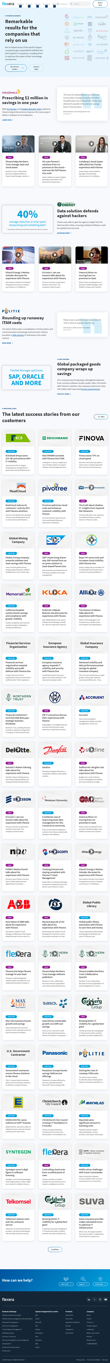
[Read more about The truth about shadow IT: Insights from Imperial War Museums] (92, 501)
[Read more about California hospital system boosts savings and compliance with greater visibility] (18, 608)
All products (69, 1333)
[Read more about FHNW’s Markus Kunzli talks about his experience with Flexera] (18, 866)
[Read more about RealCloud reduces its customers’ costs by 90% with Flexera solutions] (18, 501)
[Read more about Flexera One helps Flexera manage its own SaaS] (18, 966)
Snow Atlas (69, 1319)
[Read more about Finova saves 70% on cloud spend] (92, 450)
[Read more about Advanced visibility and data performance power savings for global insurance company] (92, 660)
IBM (36, 1315)
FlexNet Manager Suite (31, 109)
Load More (55, 1249)
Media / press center (93, 1333)
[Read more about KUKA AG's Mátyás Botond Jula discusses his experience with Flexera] (55, 606)
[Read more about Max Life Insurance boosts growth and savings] (18, 1016)
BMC (36, 1344)
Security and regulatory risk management (15, 1340)
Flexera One (69, 1315)
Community (99, 1284)
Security (68, 1326)
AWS (36, 1337)
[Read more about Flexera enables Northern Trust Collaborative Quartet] (92, 968)
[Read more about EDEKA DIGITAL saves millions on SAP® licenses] (18, 1115)
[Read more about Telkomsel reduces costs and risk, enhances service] (18, 1215)
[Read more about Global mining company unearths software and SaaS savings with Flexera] (18, 554)
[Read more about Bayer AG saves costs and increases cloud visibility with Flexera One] (92, 554)
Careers (89, 1319)
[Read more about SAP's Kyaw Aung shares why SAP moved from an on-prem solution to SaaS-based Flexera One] (55, 556)
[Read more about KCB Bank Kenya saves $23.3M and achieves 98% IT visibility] (18, 452)
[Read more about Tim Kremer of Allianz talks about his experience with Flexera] (92, 606)
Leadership (90, 1329)
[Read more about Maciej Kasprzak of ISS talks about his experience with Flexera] (55, 918)
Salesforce (38, 1340)
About (89, 1315)
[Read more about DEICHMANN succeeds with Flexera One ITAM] (55, 450)
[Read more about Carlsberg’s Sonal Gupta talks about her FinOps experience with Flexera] (92, 158)
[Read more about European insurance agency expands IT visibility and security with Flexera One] (55, 660)
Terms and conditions (94, 1360)
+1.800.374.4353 (92, 1344)
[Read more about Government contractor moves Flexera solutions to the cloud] (18, 1067)
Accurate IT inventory (9, 1337)
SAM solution (18, 335)
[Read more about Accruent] (92, 708)
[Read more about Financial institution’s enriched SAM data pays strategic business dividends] (18, 713)
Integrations (69, 1329)
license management (90, 389)
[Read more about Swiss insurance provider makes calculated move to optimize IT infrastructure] (92, 1217)
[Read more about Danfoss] (55, 761)
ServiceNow (39, 1333)
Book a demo (100, 4)
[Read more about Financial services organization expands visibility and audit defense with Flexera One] (18, 660)
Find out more (63, 394)
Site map (105, 1360)
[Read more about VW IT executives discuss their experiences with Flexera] (55, 711)
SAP (36, 1326)
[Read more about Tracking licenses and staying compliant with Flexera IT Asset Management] (55, 867)
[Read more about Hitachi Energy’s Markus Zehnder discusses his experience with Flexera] (18, 269)
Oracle (37, 1319)
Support (82, 1284)
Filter (101, 417)
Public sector (6, 1351)
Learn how (6, 120)
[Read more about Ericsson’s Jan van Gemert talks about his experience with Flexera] (55, 269)
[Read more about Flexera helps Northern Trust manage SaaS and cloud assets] (18, 158)
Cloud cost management (10, 1326)
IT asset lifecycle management (11, 1329)
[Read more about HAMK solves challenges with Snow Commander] (92, 1164)
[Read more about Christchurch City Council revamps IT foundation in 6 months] (55, 1116)
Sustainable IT (6, 1344)
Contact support (92, 1326)
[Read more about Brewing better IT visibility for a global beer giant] (92, 1017)
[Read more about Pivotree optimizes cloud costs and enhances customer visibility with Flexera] (55, 503)
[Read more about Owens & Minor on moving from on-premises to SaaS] (92, 269)
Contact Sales (36, 68)
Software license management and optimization (17, 1319)
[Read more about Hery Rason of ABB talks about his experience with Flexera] (18, 918)
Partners (89, 1337)
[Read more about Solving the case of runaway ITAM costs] (92, 1065)
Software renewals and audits (11, 1315)
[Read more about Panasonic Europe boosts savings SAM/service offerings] (55, 1067)
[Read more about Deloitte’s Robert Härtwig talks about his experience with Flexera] (18, 764)
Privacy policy (80, 1360)
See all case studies (15, 68)
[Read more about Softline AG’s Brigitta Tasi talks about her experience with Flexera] (92, 764)
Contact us (90, 1322)
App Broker (12, 109)
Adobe (37, 1347)
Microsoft (38, 1322)
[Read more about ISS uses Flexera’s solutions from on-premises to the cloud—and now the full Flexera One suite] (55, 161)
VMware (37, 1329)
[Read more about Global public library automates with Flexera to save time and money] (92, 918)
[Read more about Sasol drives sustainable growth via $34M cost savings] (55, 1017)
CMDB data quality (8, 1333)
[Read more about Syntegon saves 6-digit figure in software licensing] (18, 1166)
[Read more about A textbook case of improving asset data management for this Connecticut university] (55, 815)
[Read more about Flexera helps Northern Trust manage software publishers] (55, 968)
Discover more (63, 233)
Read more (6, 343)
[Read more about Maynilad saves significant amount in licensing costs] (92, 1116)
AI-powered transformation (11, 1347)
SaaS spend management (10, 1322)
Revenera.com (91, 1340)
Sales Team (64, 1284)
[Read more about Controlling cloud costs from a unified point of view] (55, 1166)
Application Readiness (73, 1322)
